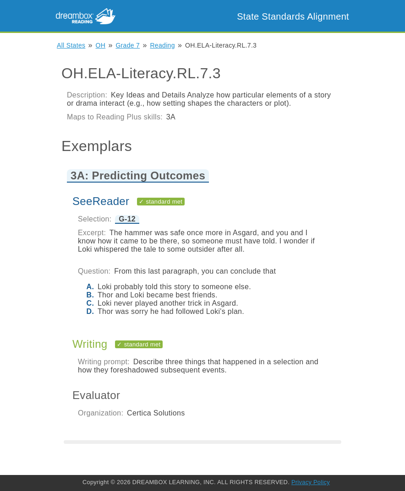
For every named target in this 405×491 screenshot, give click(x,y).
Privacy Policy (310, 482)
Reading (162, 45)
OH (101, 45)
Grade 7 (127, 45)
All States (71, 45)
